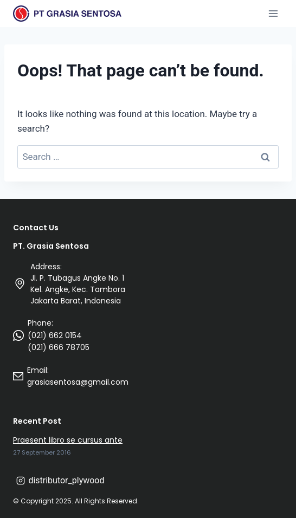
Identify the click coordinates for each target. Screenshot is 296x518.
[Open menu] (273, 13)
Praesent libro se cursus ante (68, 440)
